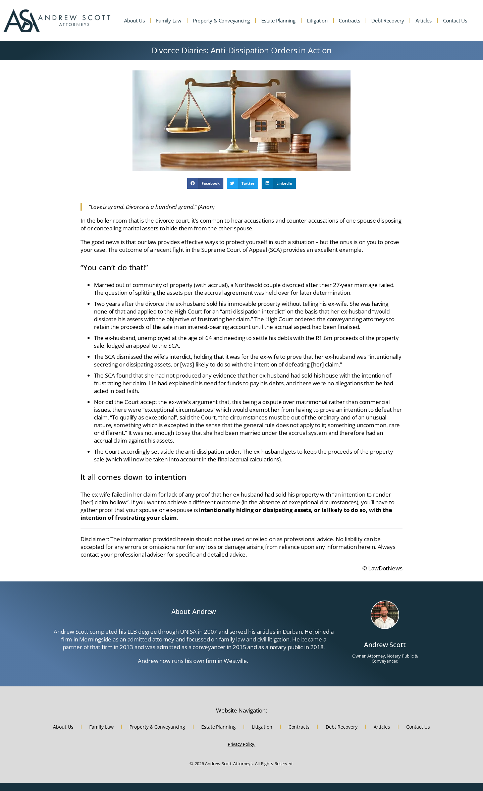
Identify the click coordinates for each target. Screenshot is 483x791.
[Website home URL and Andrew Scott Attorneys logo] (57, 20)
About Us (134, 20)
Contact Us (455, 20)
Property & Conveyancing (221, 20)
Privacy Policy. (242, 744)
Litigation (317, 20)
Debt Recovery (387, 20)
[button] (205, 183)
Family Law (168, 20)
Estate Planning (278, 20)
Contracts (349, 20)
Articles (424, 20)
